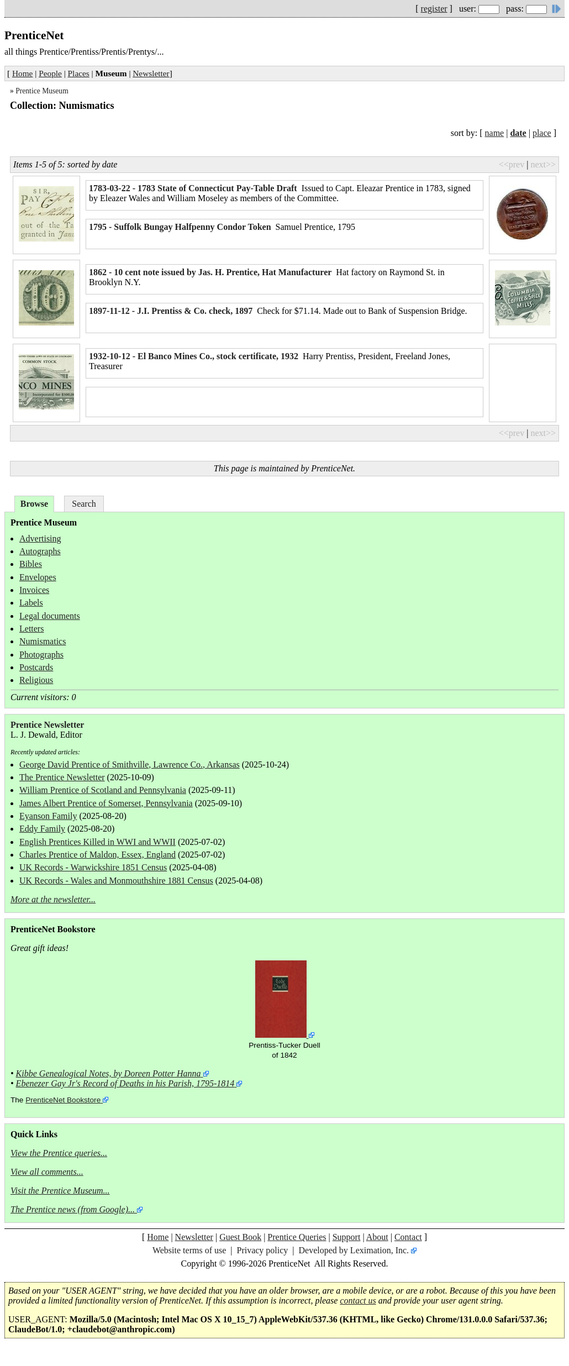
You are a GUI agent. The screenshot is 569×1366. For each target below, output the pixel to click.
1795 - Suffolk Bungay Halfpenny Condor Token (180, 227)
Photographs (41, 654)
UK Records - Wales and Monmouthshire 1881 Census (116, 880)
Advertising (40, 538)
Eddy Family (42, 828)
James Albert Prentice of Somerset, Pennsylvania (106, 803)
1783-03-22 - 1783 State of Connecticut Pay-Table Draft (193, 188)
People (50, 73)
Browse (34, 503)
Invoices (34, 590)
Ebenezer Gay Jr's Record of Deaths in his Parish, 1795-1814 (125, 1083)
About (377, 1237)
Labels (31, 602)
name (494, 133)
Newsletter (151, 73)
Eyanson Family (48, 816)
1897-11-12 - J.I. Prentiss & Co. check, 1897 (170, 311)
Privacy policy (262, 1250)
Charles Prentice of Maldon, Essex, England (97, 854)
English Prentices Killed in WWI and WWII (97, 842)
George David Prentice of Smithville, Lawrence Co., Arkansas (129, 764)
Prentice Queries (296, 1237)
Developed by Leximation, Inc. (354, 1250)
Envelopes (37, 577)
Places (78, 73)
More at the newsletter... (53, 899)
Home (22, 73)
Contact (408, 1237)
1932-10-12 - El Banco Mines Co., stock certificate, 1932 (193, 356)
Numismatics (42, 641)
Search (84, 503)
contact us (358, 1300)
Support (347, 1237)
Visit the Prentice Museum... (60, 1190)
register (434, 8)
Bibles (30, 564)
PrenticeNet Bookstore (63, 1100)
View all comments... (46, 1171)
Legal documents (49, 616)
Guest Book (240, 1237)
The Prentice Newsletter (62, 777)
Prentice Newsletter (47, 724)
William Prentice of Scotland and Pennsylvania (102, 790)
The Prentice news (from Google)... (72, 1209)
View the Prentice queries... (58, 1153)
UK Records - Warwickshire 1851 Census (93, 867)
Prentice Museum (42, 91)
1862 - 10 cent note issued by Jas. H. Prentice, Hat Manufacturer (210, 272)
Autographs (40, 551)
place (542, 133)
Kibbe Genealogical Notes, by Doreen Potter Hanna (108, 1073)
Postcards (36, 667)
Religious (36, 680)
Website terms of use (189, 1250)
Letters (31, 628)
